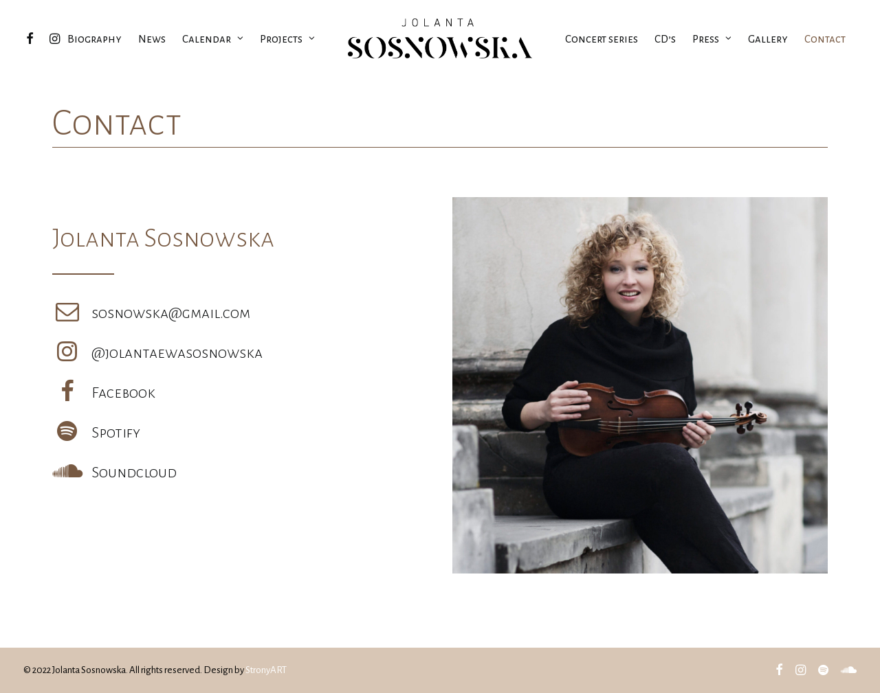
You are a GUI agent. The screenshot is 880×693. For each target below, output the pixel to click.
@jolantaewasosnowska (177, 353)
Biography (94, 39)
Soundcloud (134, 472)
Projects (287, 39)
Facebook (123, 393)
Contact (825, 39)
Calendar (212, 39)
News (152, 39)
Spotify (115, 432)
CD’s (665, 39)
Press (712, 39)
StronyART (266, 670)
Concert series (601, 39)
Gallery (768, 39)
